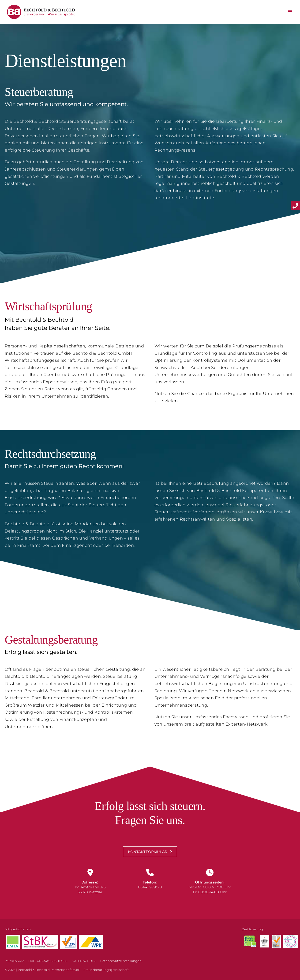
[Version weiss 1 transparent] (264, 936)
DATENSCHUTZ (84, 961)
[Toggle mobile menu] (290, 11)
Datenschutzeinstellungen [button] (121, 961)
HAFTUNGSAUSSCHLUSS (48, 961)
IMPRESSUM (14, 961)
